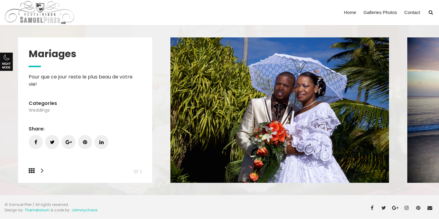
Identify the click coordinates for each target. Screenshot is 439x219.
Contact (412, 12)
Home (350, 12)
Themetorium (37, 210)
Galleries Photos (380, 12)
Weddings (39, 110)
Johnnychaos (84, 210)
